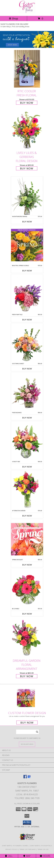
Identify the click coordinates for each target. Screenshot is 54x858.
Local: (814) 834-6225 (27, 794)
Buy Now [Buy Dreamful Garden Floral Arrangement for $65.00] (26, 676)
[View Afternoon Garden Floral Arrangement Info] (27, 490)
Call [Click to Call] (9, 855)
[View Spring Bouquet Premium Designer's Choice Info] (27, 539)
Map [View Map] (26, 855)
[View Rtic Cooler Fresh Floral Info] (27, 69)
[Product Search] (27, 731)
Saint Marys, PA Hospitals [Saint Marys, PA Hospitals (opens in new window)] (41, 846)
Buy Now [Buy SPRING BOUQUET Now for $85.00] (27, 564)
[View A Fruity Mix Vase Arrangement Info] (27, 441)
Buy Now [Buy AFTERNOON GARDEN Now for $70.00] (27, 515)
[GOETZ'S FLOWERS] (27, 13)
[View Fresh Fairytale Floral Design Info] (27, 294)
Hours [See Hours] (45, 855)
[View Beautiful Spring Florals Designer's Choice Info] (27, 245)
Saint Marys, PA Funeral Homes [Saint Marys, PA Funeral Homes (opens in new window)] (15, 846)
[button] (27, 823)
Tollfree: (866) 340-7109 (27, 798)
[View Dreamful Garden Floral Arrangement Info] (27, 638)
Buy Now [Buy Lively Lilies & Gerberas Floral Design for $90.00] (26, 168)
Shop (13, 18)
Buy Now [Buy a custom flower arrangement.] (27, 722)
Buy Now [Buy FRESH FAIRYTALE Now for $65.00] (27, 319)
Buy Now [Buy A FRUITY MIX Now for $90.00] (27, 466)
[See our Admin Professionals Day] (27, 39)
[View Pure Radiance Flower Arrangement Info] (27, 392)
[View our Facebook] (25, 777)
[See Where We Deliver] (27, 744)
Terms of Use (43, 849)
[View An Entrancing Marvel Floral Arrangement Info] (27, 196)
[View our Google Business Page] (29, 777)
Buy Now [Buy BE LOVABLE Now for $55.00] (27, 613)
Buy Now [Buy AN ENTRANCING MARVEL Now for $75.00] (27, 221)
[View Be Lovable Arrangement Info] (27, 588)
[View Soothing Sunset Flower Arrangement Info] (27, 343)
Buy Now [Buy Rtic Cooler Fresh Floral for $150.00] (26, 102)
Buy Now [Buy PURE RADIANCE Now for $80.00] (27, 417)
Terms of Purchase (28, 849)
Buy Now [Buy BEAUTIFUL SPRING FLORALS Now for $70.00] (27, 270)
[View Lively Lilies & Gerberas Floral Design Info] (27, 130)
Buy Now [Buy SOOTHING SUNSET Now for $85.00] (27, 368)
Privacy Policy (11, 849)
